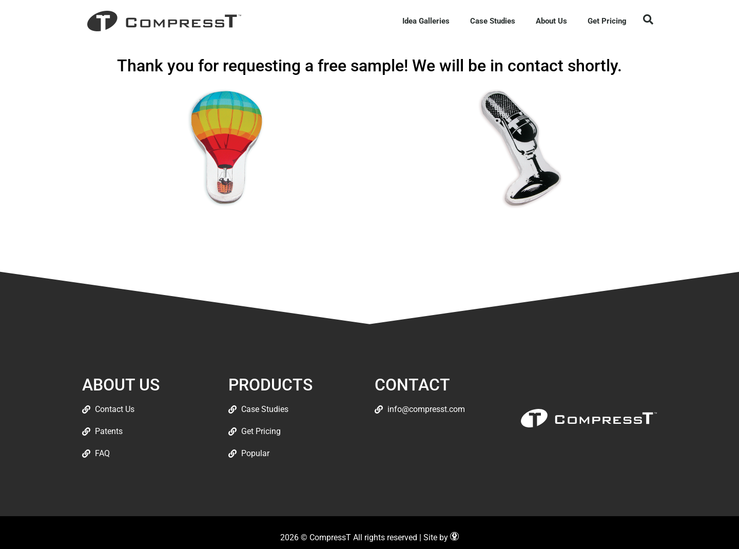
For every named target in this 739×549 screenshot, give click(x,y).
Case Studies (492, 21)
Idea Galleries (426, 21)
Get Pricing (607, 21)
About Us (551, 21)
